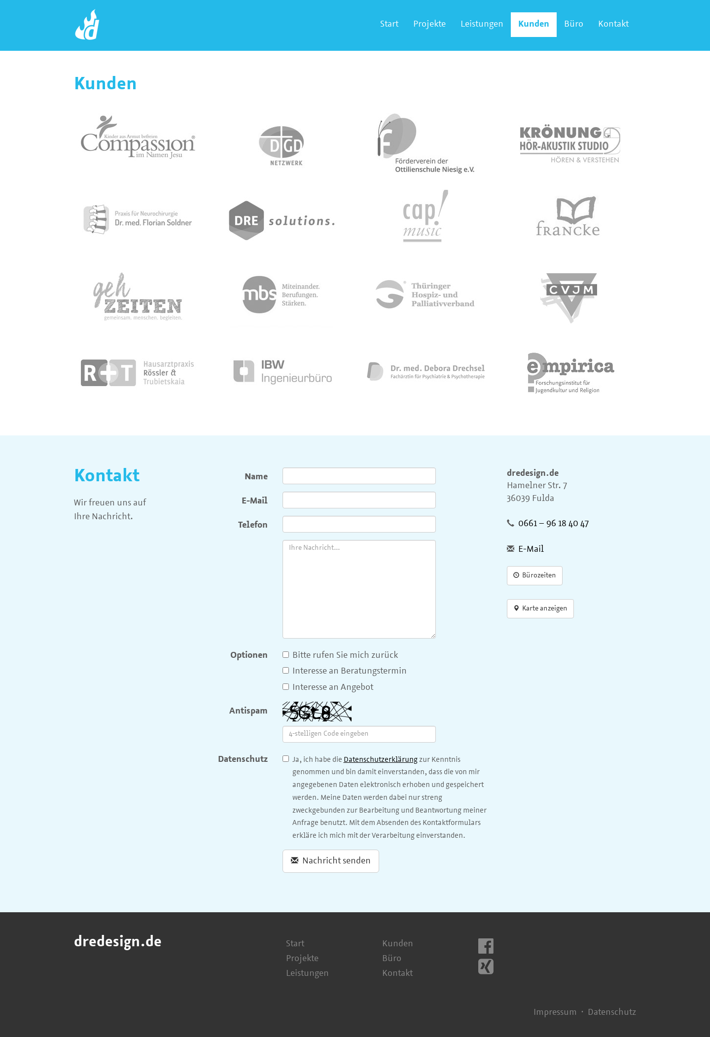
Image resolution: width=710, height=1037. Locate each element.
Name (256, 477)
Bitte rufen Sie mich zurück (340, 655)
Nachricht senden (331, 861)
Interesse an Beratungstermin (345, 671)
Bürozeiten (534, 575)
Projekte (429, 24)
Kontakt (613, 24)
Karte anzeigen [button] (540, 608)
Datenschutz (243, 759)
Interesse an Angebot (328, 687)
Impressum (555, 1012)
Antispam (248, 711)
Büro (573, 24)
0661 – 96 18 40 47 (553, 524)
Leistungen (482, 24)
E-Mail (255, 501)
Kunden (533, 24)
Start (389, 24)
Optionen (249, 655)
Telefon (253, 525)
